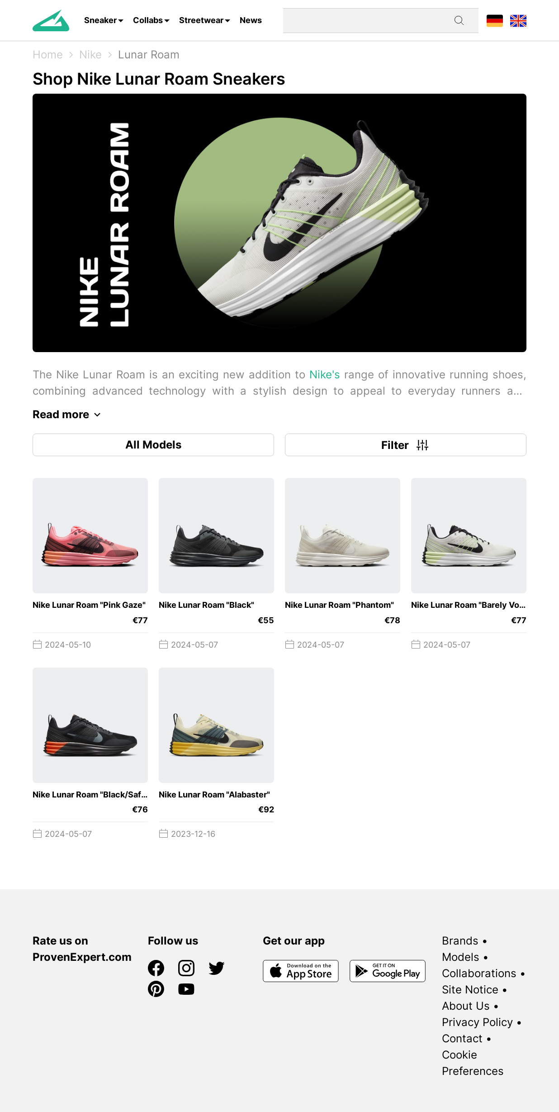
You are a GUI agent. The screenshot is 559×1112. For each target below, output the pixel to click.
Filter (406, 445)
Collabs (148, 20)
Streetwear (201, 20)
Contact (462, 1038)
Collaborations (479, 973)
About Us (466, 1005)
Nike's (324, 374)
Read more (69, 414)
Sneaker (100, 20)
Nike (90, 54)
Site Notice (470, 989)
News (251, 20)
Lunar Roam (149, 54)
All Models (153, 444)
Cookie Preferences (473, 1063)
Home (48, 54)
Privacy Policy (477, 1022)
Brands (460, 940)
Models (460, 957)
